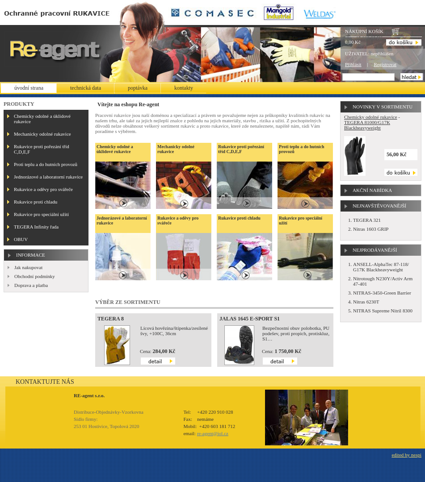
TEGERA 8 (110, 319)
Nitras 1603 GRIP (370, 229)
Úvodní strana (28, 88)
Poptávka (137, 88)
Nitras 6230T (366, 301)
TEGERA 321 (367, 220)
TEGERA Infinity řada (36, 226)
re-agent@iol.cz (212, 433)
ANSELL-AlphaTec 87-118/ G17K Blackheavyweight (381, 267)
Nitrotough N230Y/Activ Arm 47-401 (382, 281)
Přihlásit (353, 64)
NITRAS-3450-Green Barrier (382, 292)
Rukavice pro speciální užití (41, 214)
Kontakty (183, 88)
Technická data (85, 88)
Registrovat (385, 64)
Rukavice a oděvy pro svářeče (43, 189)
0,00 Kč (353, 42)
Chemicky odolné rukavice (370, 117)
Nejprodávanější (375, 250)
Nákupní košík (364, 31)
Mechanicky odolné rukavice (42, 134)
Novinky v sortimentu (382, 106)
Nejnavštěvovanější (379, 205)
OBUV (21, 239)
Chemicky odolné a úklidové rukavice (42, 118)
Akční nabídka (372, 190)
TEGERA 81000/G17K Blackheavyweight (367, 125)
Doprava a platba (31, 285)
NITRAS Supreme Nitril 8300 (382, 310)
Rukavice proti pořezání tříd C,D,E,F (41, 149)
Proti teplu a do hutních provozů (45, 164)
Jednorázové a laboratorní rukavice (48, 176)
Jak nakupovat (28, 267)
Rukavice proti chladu (35, 201)
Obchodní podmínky (34, 276)
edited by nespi (406, 454)
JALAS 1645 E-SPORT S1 (249, 319)
